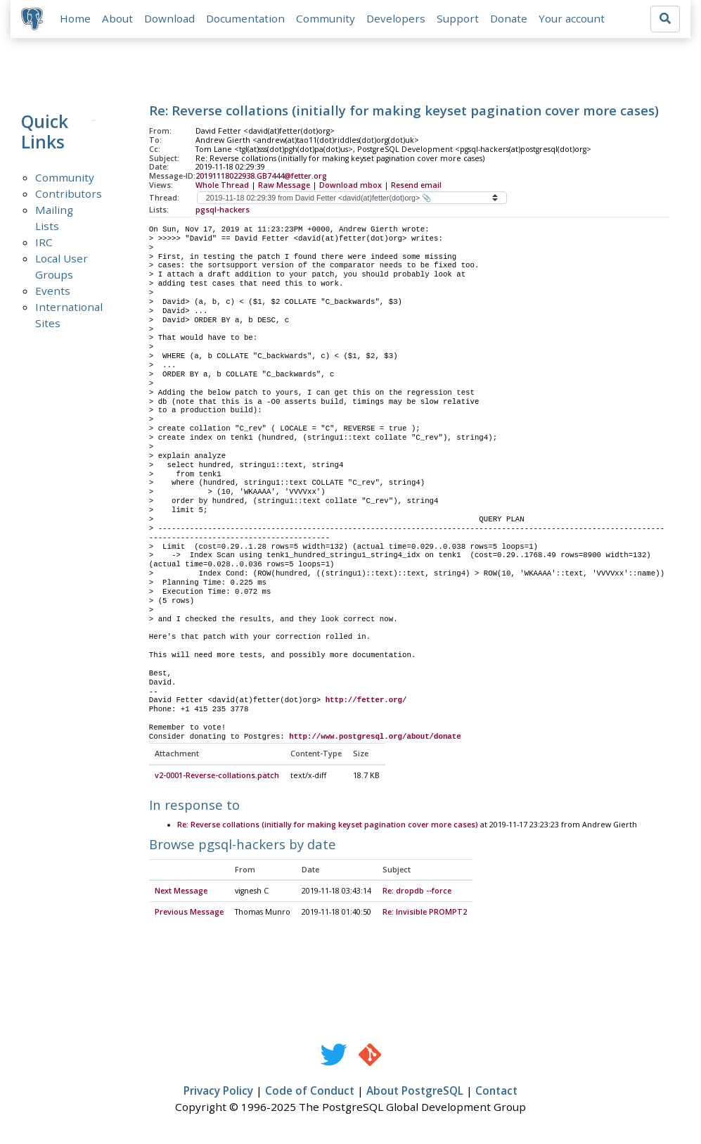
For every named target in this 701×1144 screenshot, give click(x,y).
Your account (572, 19)
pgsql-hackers (222, 210)
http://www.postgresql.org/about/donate (375, 737)
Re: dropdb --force (416, 892)
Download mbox (350, 186)
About (118, 19)
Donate (509, 19)
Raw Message (284, 186)
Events (52, 291)
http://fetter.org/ (366, 701)
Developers (396, 19)
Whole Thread (222, 186)
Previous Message (189, 913)
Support (458, 19)
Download (170, 19)
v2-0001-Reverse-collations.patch (217, 777)
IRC (44, 243)
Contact (496, 1092)
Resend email (416, 186)
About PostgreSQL (414, 1092)
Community (326, 19)
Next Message (181, 892)
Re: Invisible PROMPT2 (424, 913)
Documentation (246, 19)
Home (75, 19)
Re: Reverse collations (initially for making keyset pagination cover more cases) (327, 826)
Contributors (68, 194)
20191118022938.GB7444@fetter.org (261, 177)
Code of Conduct (309, 1092)
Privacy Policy (218, 1092)
